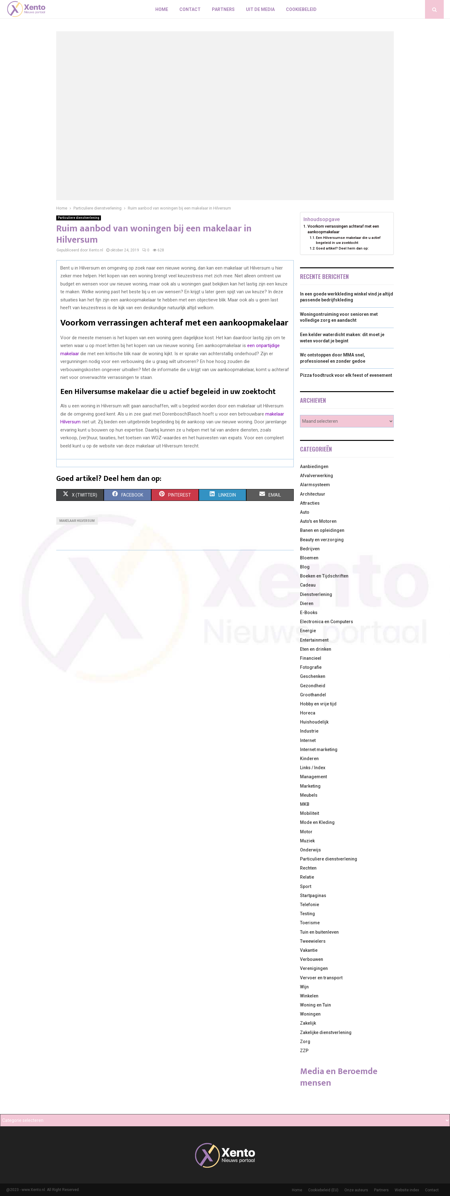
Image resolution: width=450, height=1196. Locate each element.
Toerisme (310, 922)
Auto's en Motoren (318, 521)
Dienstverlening (316, 594)
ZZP (304, 1050)
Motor (306, 831)
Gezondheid (312, 685)
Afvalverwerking (316, 475)
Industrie (309, 731)
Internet (308, 740)
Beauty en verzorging (322, 539)
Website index (407, 1190)
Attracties (310, 503)
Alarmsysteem (315, 484)
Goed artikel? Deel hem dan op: (342, 248)
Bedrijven (310, 548)
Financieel (310, 658)
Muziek (307, 840)
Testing (307, 913)
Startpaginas (313, 895)
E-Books (309, 612)
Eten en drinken (315, 649)
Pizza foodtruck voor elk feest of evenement (346, 375)
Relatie (307, 877)
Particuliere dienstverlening (78, 218)
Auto (304, 512)
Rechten (308, 868)
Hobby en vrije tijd (318, 703)
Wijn (304, 986)
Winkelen (309, 995)
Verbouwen (311, 959)
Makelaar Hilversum (77, 520)
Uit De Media (260, 9)
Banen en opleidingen (322, 530)
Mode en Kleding (317, 822)
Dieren (306, 603)
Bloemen (309, 557)
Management (313, 776)
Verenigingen (314, 968)
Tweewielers (313, 941)
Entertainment (314, 640)
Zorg (305, 1041)
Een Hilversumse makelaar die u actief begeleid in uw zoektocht (348, 240)
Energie (308, 630)
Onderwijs (310, 849)
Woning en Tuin (315, 1004)
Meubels (309, 795)
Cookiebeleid (301, 9)
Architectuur (312, 494)
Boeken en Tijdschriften (324, 575)
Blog (305, 566)
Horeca (307, 712)
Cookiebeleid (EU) (323, 1190)
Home (161, 9)
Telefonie (309, 904)
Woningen (310, 1014)
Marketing (310, 786)
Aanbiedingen (314, 466)
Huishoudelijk (314, 721)
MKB (304, 804)
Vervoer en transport (321, 977)
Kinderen (309, 758)
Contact (190, 9)
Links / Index (312, 767)
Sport (305, 886)
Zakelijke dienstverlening (326, 1032)
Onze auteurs (356, 1190)
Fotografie (311, 667)
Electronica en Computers (326, 621)
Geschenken (312, 676)
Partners (223, 9)
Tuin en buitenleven (319, 932)
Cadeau (308, 585)
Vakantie (309, 950)
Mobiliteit (309, 813)
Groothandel (313, 694)
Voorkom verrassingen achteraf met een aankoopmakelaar (343, 229)
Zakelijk (308, 1023)
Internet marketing (319, 749)
